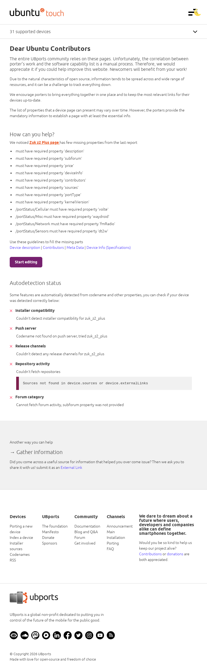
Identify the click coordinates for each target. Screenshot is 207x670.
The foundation (55, 526)
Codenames (20, 554)
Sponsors (49, 543)
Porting (113, 543)
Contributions (150, 554)
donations (175, 554)
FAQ (110, 549)
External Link (71, 467)
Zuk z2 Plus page (44, 142)
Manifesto (50, 532)
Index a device (21, 537)
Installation (116, 537)
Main (111, 532)
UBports (44, 654)
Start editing (26, 262)
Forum (79, 537)
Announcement (120, 526)
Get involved (84, 543)
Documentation (87, 526)
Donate (48, 537)
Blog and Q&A (86, 532)
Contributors (53, 247)
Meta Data (75, 247)
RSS (13, 560)
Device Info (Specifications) (109, 247)
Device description (25, 247)
